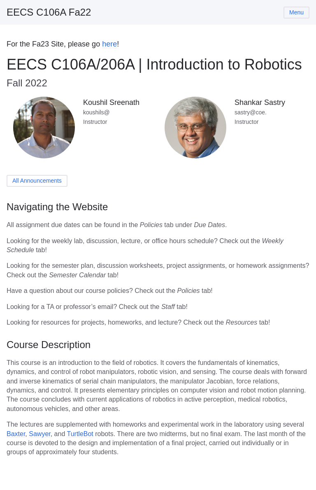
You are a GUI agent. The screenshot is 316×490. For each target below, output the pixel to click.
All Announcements (37, 180)
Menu (296, 12)
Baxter (16, 433)
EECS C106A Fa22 (49, 12)
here (109, 44)
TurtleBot (80, 433)
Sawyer (39, 433)
